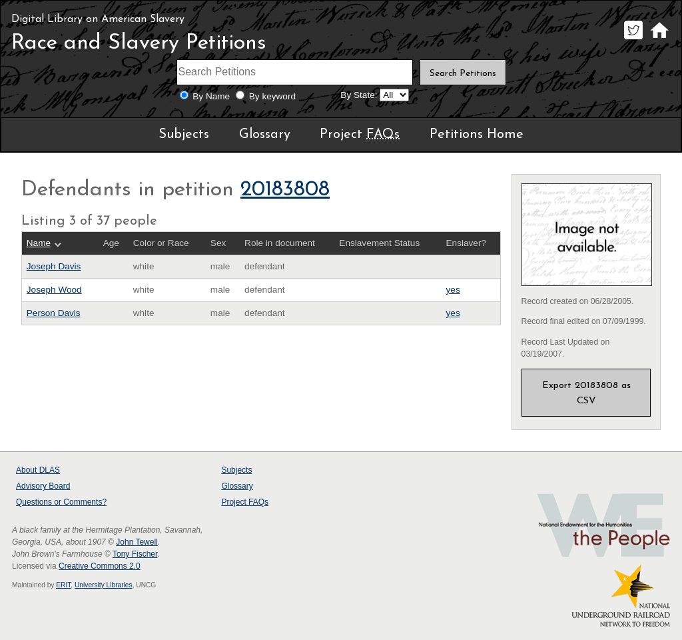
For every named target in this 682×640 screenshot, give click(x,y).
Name (39, 243)
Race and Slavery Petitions (138, 43)
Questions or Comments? (61, 502)
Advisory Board (43, 486)
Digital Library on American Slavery (97, 19)
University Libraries (104, 585)
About (38, 470)
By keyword (272, 96)
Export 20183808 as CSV (586, 393)
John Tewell (136, 542)
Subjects (184, 134)
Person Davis (54, 313)
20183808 (285, 190)
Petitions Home (476, 134)
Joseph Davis (54, 266)
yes (453, 290)
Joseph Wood (54, 290)
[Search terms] (295, 72)
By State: (358, 95)
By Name (211, 96)
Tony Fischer (135, 554)
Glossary (264, 134)
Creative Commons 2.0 (100, 566)
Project (360, 134)
